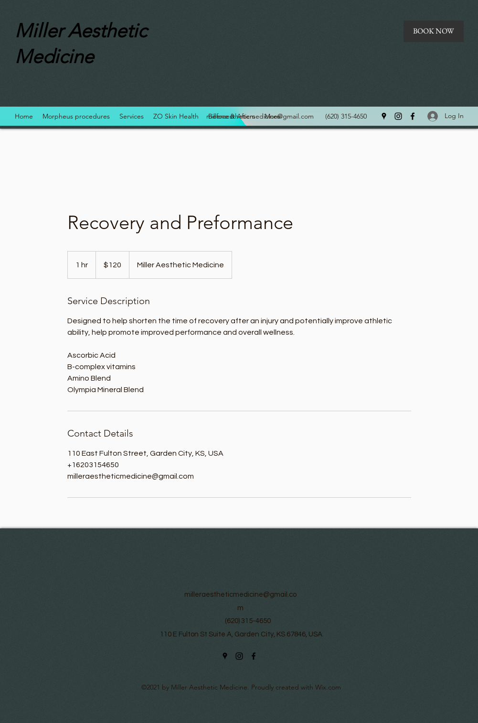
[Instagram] (398, 116)
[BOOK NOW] (434, 31)
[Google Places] (384, 116)
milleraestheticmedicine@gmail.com (260, 116)
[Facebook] (412, 116)
